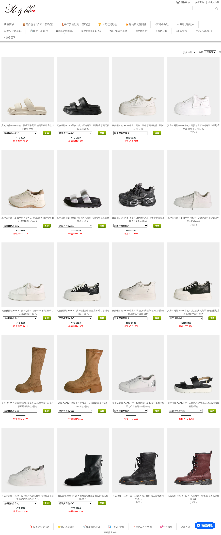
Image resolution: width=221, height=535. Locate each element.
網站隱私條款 (110, 532)
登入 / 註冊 (213, 2)
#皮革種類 (181, 30)
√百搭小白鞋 (161, 24)
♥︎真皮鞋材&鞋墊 (118, 30)
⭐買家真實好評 (66, 526)
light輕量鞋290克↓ (91, 30)
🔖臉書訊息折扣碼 (39, 526)
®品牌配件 (142, 30)
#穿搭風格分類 (203, 30)
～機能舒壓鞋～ (185, 24)
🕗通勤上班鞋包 (39, 30)
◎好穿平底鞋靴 (12, 30)
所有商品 (9, 24)
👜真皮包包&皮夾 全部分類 (37, 24)
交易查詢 (199, 2)
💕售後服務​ (166, 526)
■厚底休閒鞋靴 (64, 30)
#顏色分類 (161, 30)
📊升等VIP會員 (116, 526)
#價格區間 (10, 37)
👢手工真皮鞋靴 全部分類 (75, 24)
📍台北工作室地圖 (142, 526)
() (183, 2)
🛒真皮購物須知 (91, 526)
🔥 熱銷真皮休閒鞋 (135, 24)
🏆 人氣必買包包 (107, 24)
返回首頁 (185, 526)
